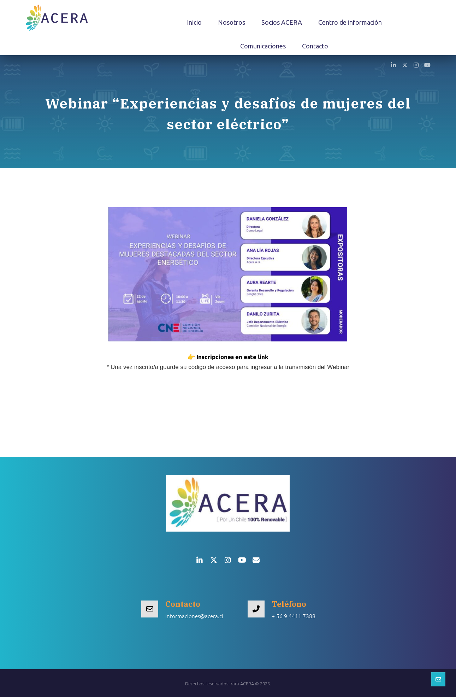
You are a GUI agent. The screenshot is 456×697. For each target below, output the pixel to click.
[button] (393, 64)
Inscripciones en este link (232, 357)
